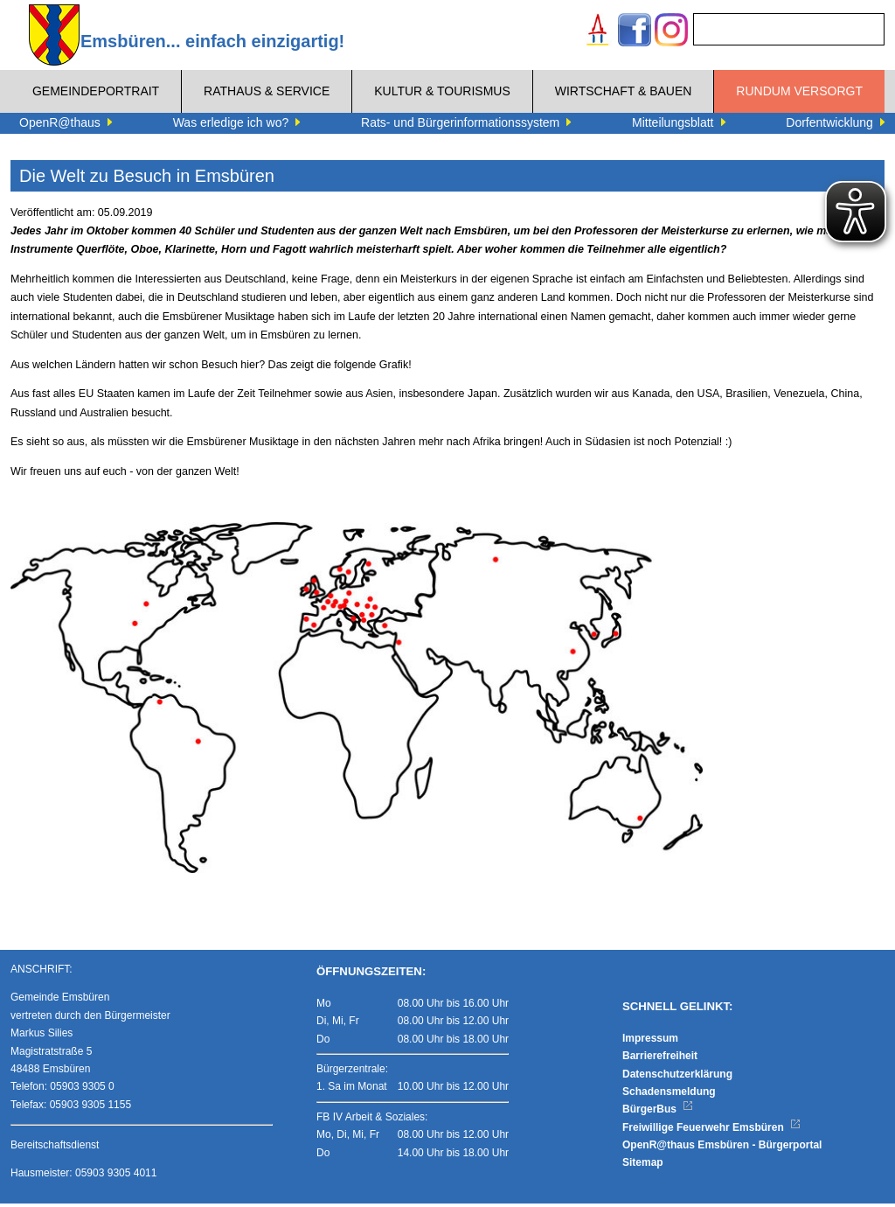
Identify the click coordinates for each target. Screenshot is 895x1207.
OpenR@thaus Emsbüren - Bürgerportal (722, 1148)
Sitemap (642, 1166)
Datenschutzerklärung (677, 1077)
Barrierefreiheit (659, 1059)
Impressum (650, 1042)
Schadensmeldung (669, 1095)
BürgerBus (657, 1112)
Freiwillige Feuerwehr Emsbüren (711, 1131)
